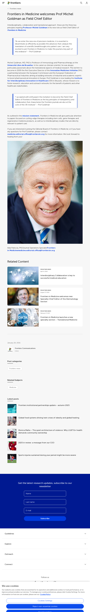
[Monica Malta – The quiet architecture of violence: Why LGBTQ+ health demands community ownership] (12, 434)
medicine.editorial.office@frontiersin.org (25, 134)
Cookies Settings (45, 606)
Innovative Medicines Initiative (64, 70)
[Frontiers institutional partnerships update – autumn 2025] (12, 409)
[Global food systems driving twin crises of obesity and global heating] (12, 421)
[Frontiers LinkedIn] (48, 582)
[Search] (81, 3)
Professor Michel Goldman (35, 27)
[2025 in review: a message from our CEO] (12, 446)
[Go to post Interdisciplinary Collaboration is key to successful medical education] (45, 276)
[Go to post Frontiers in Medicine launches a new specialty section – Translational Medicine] (45, 317)
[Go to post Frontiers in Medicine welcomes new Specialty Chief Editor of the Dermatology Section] (45, 297)
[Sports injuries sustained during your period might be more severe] (12, 458)
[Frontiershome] (14, 3)
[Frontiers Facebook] (35, 582)
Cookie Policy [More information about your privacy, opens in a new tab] (45, 599)
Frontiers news (15, 9)
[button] (45, 192)
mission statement (30, 116)
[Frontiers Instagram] (54, 582)
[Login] (86, 3)
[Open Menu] (3, 3)
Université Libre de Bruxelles (20, 65)
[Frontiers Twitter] (41, 582)
